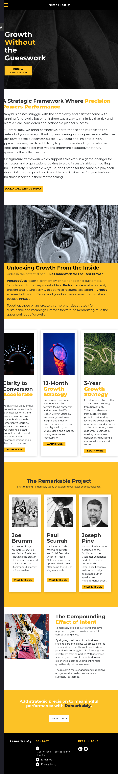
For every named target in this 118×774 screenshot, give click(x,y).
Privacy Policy (49, 764)
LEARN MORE (11, 449)
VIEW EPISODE (20, 579)
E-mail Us (46, 759)
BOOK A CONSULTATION (14, 70)
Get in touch (59, 718)
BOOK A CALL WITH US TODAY (19, 187)
